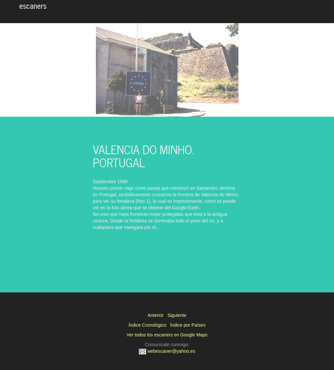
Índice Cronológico (147, 325)
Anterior (155, 315)
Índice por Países (187, 325)
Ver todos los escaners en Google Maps (167, 334)
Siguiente (176, 315)
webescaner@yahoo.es (167, 351)
